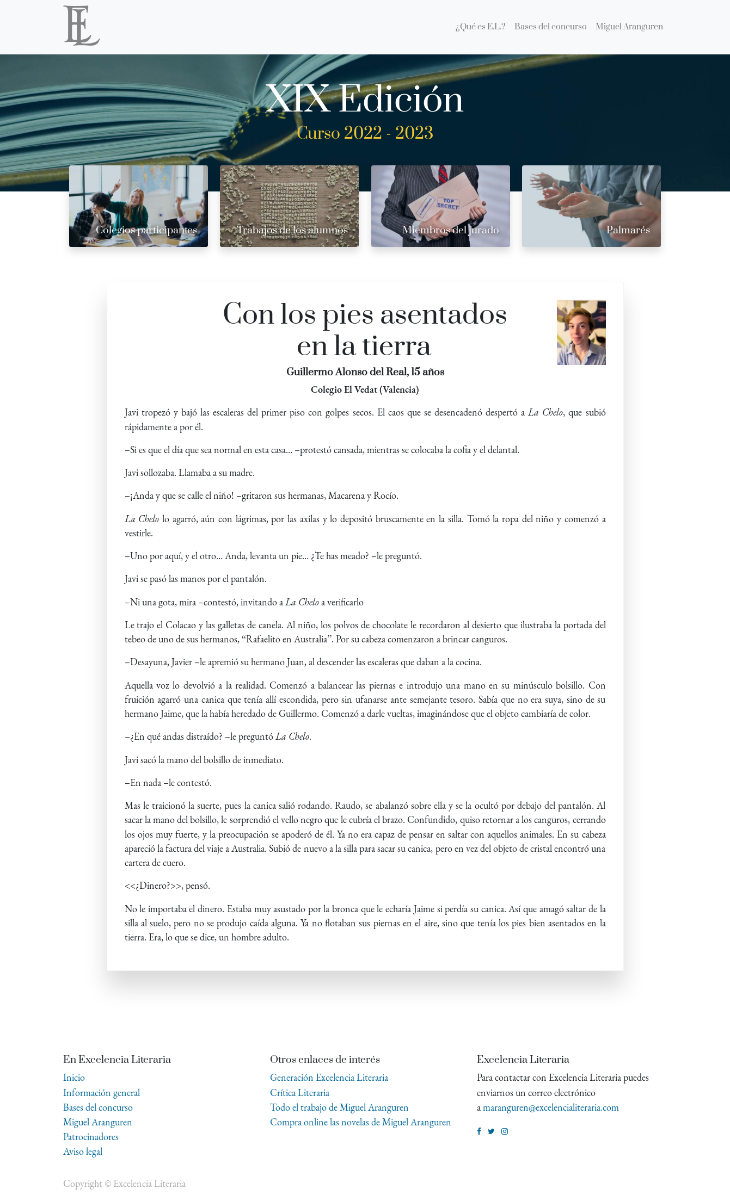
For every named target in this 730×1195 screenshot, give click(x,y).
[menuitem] (480, 27)
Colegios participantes (146, 230)
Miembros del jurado (450, 230)
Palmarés (628, 230)
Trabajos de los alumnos (292, 230)
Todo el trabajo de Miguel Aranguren (339, 1107)
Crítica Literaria (299, 1092)
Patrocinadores (91, 1136)
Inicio (74, 1077)
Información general (101, 1092)
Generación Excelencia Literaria (329, 1077)
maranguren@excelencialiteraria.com (551, 1107)
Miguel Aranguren (97, 1122)
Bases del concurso (98, 1107)
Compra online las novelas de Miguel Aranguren (360, 1122)
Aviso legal (82, 1151)
